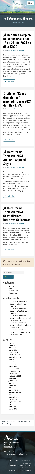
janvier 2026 (13, 350)
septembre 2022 (15, 397)
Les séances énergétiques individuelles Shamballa (15, 422)
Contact (27, 465)
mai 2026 (12, 343)
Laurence (21, 50)
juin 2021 (12, 404)
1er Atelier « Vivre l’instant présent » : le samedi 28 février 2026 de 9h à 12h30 (20, 332)
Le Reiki (10, 461)
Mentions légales (16, 465)
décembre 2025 (14, 352)
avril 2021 (12, 406)
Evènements (13, 291)
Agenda (11, 286)
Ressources (26, 468)
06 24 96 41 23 (10, 451)
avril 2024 (12, 385)
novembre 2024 (14, 371)
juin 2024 (12, 383)
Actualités (27, 463)
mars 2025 (12, 364)
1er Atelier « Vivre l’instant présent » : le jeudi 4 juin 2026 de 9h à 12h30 (19, 303)
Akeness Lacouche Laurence (15, 454)
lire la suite (9, 81)
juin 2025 (12, 362)
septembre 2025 (15, 357)
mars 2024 (12, 388)
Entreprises (18, 461)
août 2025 (12, 359)
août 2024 (12, 378)
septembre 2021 (15, 402)
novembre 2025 (14, 355)
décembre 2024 (14, 369)
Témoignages (13, 293)
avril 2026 (12, 345)
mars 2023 (12, 395)
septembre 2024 (15, 376)
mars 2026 (12, 348)
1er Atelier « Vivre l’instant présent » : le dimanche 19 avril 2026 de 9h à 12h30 (20, 318)
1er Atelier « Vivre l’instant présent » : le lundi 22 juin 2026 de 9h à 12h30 (20, 311)
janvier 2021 (13, 409)
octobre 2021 (13, 399)
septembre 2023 (15, 392)
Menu (30, 3)
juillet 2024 (13, 381)
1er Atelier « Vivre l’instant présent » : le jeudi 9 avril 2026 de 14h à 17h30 (20, 325)
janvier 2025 (13, 366)
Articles (11, 288)
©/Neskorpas (26, 470)
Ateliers (27, 461)
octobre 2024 (13, 373)
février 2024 (13, 390)
